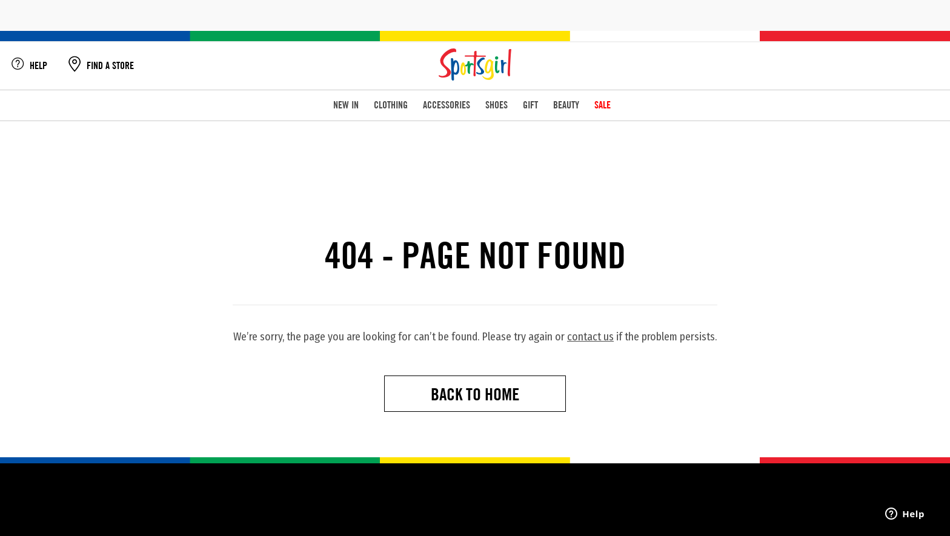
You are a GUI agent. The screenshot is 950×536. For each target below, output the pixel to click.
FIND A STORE (101, 65)
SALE (602, 105)
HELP (29, 65)
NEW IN (346, 105)
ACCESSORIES (446, 105)
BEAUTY (566, 105)
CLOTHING (391, 105)
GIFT (530, 105)
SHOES (496, 105)
